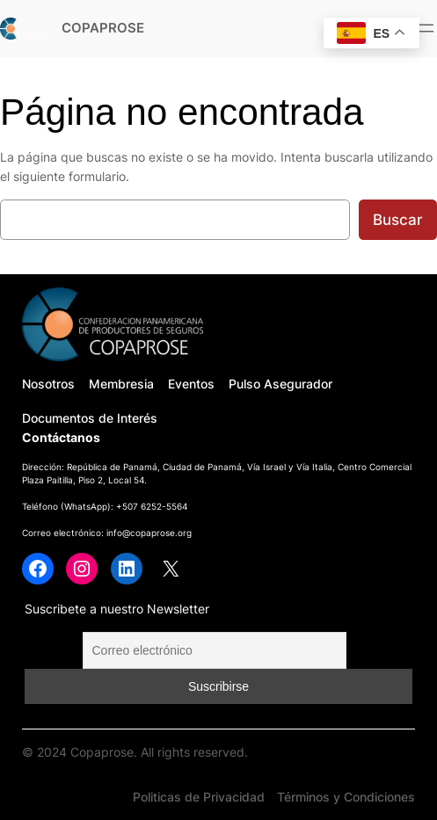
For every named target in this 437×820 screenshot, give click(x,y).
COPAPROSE (103, 28)
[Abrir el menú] (426, 28)
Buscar (398, 220)
